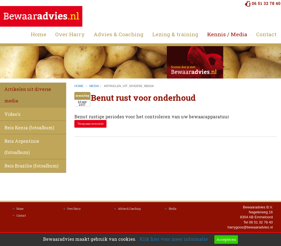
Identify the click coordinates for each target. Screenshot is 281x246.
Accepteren (226, 239)
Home (38, 34)
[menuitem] (38, 34)
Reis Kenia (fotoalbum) (29, 127)
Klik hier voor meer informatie (173, 239)
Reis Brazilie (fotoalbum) (31, 166)
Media (172, 210)
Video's (12, 114)
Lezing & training (175, 34)
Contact (266, 34)
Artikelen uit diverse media (27, 95)
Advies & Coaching (119, 34)
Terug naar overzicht (90, 123)
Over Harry (70, 34)
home (79, 86)
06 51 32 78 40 (266, 3)
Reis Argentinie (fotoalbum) (21, 146)
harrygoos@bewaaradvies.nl (250, 229)
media (94, 86)
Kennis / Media (227, 34)
